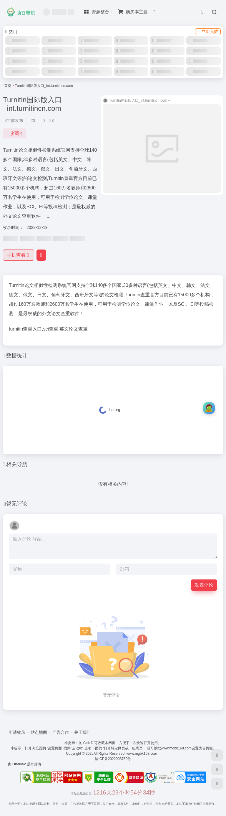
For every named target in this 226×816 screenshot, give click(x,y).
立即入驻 (208, 31)
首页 (7, 86)
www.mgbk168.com (142, 753)
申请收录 (17, 732)
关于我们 (82, 732)
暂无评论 (16, 504)
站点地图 (39, 732)
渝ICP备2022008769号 (113, 759)
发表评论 (204, 584)
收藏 (14, 133)
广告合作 (60, 732)
